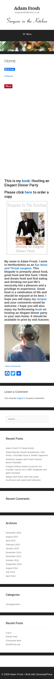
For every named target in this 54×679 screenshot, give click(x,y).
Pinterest (8, 76)
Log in (9, 632)
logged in (21, 398)
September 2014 (14, 564)
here (28, 192)
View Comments (12, 366)
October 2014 (12, 560)
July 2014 (10, 572)
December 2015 (13, 532)
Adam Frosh (27, 8)
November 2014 (13, 556)
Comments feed (13, 640)
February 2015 (13, 544)
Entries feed (11, 636)
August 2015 (12, 536)
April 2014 (11, 576)
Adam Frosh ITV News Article (20, 448)
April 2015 (11, 540)
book (26, 181)
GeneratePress (44, 674)
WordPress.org (13, 644)
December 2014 (13, 552)
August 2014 (12, 568)
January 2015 (12, 548)
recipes (42, 299)
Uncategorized (13, 604)
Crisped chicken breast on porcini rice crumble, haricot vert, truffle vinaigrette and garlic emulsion (26, 469)
